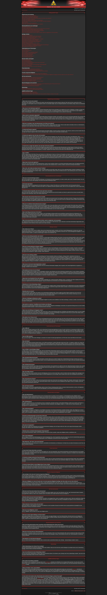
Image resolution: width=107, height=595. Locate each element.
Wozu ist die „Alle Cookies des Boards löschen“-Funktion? (32, 24)
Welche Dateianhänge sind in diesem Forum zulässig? (32, 88)
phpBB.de (24, 564)
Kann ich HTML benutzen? (27, 50)
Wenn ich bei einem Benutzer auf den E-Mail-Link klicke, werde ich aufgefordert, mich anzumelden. (40, 32)
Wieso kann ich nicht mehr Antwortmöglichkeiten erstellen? (32, 39)
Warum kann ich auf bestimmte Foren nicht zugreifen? (32, 40)
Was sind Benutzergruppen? (27, 61)
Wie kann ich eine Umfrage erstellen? (29, 38)
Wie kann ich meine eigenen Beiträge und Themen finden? (32, 81)
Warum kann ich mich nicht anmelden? (29, 15)
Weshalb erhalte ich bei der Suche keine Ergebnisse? (31, 78)
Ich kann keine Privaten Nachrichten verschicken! (31, 69)
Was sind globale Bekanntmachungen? (29, 53)
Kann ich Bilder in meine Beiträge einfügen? (30, 52)
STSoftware (54, 593)
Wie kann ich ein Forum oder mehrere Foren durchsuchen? (32, 77)
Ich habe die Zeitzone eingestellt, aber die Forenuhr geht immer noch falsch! (36, 28)
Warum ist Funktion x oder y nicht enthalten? (30, 92)
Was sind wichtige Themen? (27, 55)
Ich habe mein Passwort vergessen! (28, 19)
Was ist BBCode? (25, 49)
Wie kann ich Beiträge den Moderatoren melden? (31, 43)
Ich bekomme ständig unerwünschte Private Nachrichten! (32, 70)
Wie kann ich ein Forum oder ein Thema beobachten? (31, 84)
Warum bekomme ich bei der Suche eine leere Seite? (31, 79)
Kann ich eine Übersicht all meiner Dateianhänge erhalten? (32, 89)
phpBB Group (48, 562)
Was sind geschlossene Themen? (28, 56)
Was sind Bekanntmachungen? (27, 54)
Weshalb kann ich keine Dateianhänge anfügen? (31, 41)
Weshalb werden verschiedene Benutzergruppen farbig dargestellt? (34, 64)
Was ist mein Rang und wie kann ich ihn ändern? (31, 31)
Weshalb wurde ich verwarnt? (27, 42)
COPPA (81, 136)
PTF (57, 593)
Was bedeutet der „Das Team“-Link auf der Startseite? (32, 66)
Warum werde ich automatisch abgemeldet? (30, 17)
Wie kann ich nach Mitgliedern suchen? (29, 80)
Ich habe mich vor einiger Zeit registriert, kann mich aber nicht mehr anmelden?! (36, 21)
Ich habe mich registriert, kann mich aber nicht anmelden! (32, 20)
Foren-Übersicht (24, 10)
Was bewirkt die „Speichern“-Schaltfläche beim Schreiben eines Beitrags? (35, 44)
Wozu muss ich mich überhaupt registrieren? (30, 16)
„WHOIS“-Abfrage (40, 578)
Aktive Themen (32, 8)
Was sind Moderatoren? (26, 60)
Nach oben (23, 121)
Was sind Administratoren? (27, 59)
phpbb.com (75, 569)
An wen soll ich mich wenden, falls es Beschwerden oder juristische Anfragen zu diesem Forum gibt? (40, 93)
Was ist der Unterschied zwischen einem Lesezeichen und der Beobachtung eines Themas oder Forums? (41, 83)
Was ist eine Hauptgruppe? (27, 65)
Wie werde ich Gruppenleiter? (27, 63)
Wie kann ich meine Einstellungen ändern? (29, 26)
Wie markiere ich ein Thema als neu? (28, 46)
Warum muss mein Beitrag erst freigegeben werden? (31, 45)
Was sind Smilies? (25, 51)
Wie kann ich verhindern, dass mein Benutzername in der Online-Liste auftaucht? (36, 18)
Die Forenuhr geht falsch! (26, 27)
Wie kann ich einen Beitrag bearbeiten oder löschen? (31, 36)
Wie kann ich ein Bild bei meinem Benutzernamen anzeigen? (33, 30)
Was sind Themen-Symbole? (27, 57)
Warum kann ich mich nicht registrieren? (29, 23)
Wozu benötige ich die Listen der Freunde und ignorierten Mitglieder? (34, 73)
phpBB (49, 592)
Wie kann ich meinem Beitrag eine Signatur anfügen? (31, 37)
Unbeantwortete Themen (25, 8)
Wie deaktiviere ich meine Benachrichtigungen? (30, 85)
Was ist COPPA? (25, 22)
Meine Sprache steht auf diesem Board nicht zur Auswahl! (32, 29)
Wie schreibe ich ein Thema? (27, 35)
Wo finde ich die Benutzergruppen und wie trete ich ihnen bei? (33, 62)
